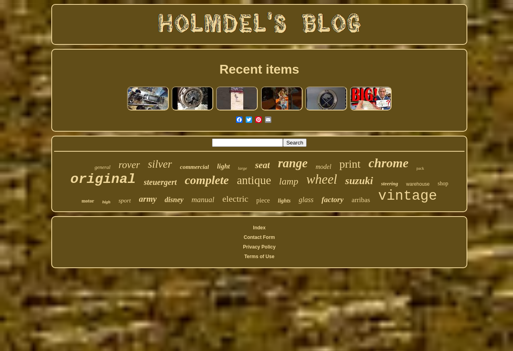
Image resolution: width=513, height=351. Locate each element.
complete (207, 180)
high (106, 201)
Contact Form (259, 237)
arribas (360, 200)
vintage (407, 196)
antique (254, 180)
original (103, 179)
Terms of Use (259, 256)
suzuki (359, 181)
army (148, 199)
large (242, 168)
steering (389, 184)
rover (129, 164)
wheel (321, 179)
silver (160, 164)
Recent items (259, 69)
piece (263, 200)
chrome (389, 163)
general (103, 167)
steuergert (160, 182)
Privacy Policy (259, 247)
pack (420, 168)
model (323, 166)
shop (443, 184)
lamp (288, 181)
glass (306, 200)
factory (332, 199)
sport (125, 200)
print (350, 164)
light (223, 166)
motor (88, 201)
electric (235, 199)
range (292, 163)
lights (284, 201)
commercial (194, 167)
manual (203, 199)
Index (259, 228)
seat (262, 165)
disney (174, 200)
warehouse (418, 184)
